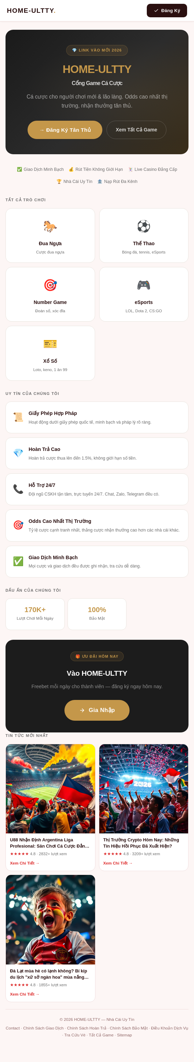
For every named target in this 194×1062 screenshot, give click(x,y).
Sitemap (124, 1035)
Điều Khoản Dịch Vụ (169, 1028)
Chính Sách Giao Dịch (43, 1028)
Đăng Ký (167, 10)
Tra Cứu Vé (74, 1035)
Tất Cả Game (101, 1035)
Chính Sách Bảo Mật (128, 1028)
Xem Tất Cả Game (136, 129)
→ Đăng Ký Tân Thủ (65, 130)
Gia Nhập (97, 710)
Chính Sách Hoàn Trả (86, 1028)
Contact (13, 1028)
